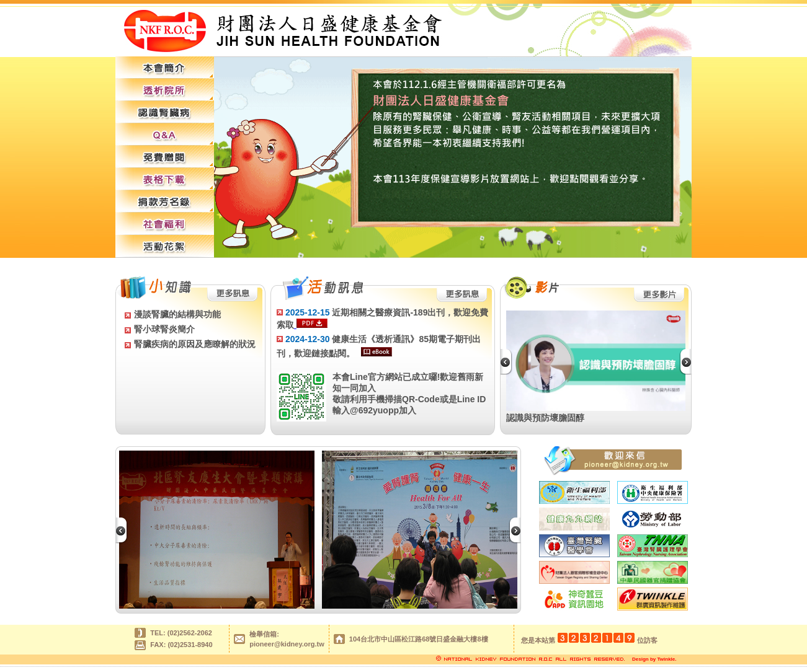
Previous (510, 362)
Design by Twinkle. (654, 659)
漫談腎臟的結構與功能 (177, 314)
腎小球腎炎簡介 (164, 329)
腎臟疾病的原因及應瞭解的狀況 (195, 344)
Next (690, 362)
